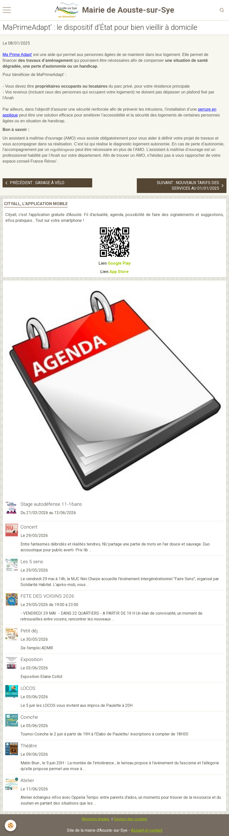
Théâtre (29, 746)
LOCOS (28, 688)
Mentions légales (95, 819)
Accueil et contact (146, 830)
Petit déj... (31, 631)
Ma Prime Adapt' (17, 54)
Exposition (32, 659)
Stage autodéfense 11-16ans (51, 504)
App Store (119, 271)
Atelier (27, 780)
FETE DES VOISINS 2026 (47, 596)
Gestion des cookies (130, 819)
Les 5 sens (32, 562)
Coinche (29, 717)
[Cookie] (10, 825)
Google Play (119, 263)
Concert (29, 527)
